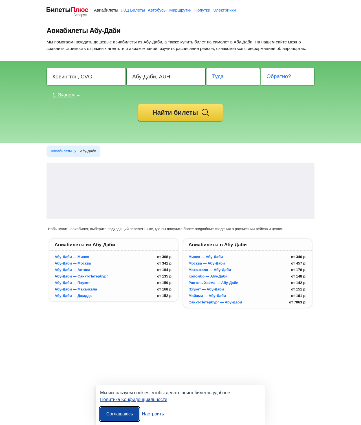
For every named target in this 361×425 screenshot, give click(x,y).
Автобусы (157, 10)
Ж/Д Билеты (133, 10)
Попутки (202, 10)
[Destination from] (86, 76)
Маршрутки (180, 10)
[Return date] (288, 76)
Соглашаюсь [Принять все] (119, 413)
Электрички (224, 10)
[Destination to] (166, 76)
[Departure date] (233, 76)
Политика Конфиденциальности (133, 399)
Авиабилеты (106, 10)
